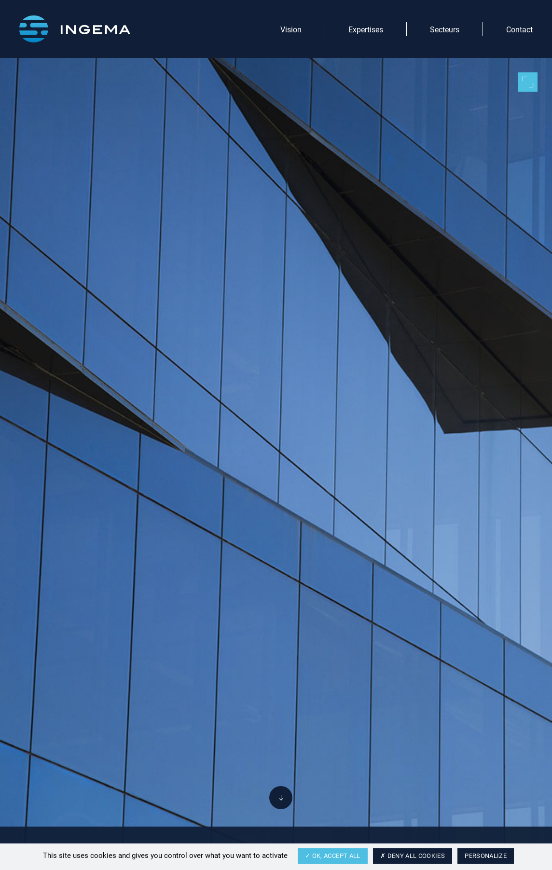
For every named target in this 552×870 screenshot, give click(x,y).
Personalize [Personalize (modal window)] (486, 855)
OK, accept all (332, 855)
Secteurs (444, 29)
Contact (519, 29)
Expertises (365, 29)
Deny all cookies (412, 855)
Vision (291, 29)
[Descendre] (280, 797)
